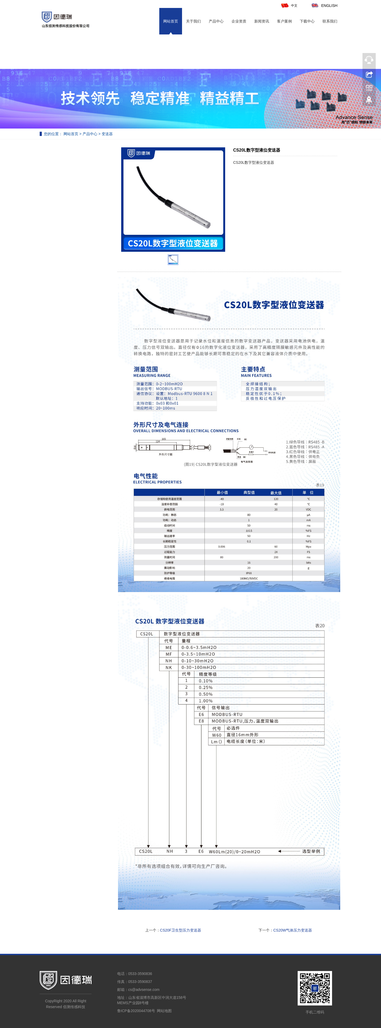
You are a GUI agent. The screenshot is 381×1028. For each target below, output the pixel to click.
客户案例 (284, 21)
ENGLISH (324, 6)
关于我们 (193, 21)
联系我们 (330, 21)
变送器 (107, 134)
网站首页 (170, 21)
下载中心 (307, 21)
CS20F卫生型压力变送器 (180, 930)
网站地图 (164, 1011)
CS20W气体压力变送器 (292, 930)
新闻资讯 (261, 21)
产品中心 (216, 21)
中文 (288, 6)
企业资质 (239, 21)
